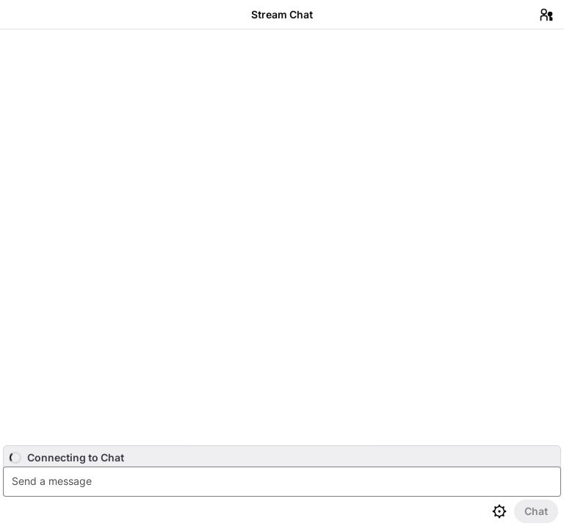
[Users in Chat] (546, 14)
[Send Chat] (536, 511)
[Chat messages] (282, 237)
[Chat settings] (499, 511)
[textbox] (283, 482)
